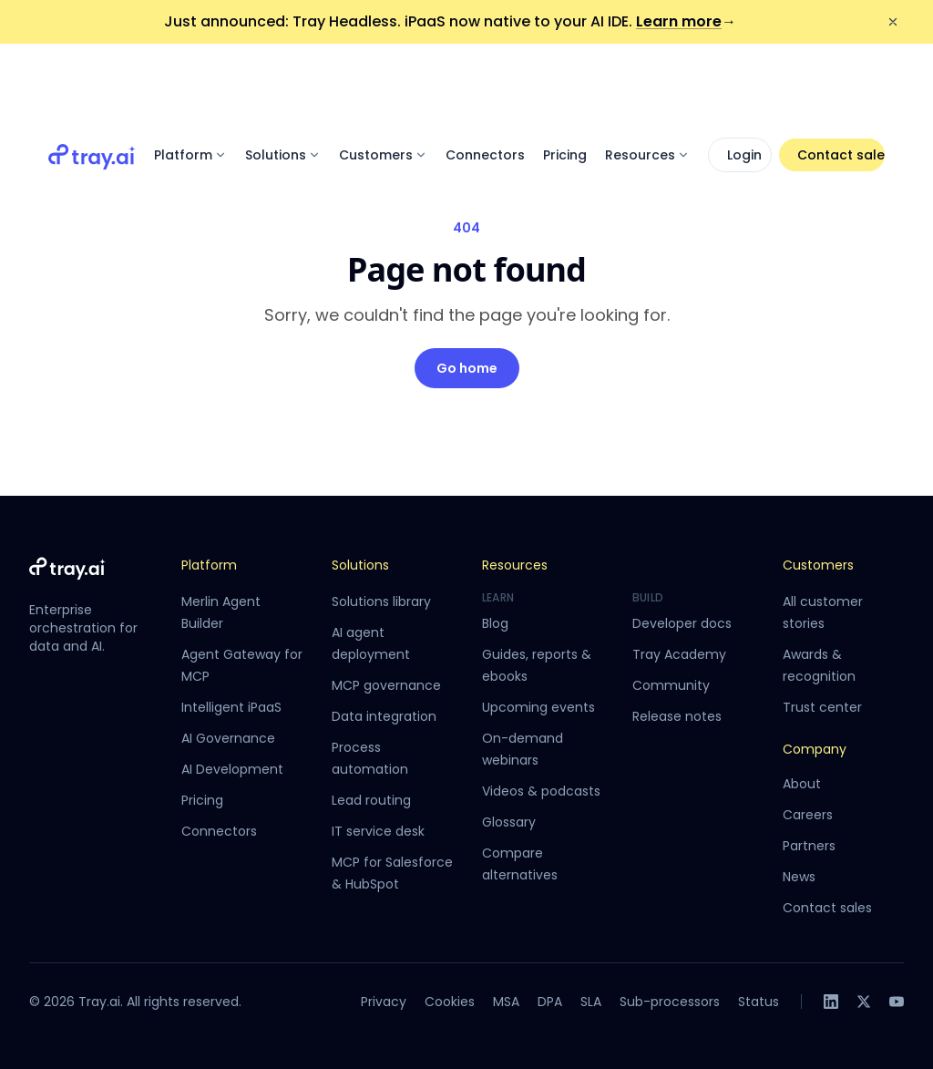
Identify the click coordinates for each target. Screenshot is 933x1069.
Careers (808, 815)
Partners (809, 846)
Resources (647, 84)
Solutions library (381, 601)
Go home (466, 368)
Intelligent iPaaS (231, 707)
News (799, 877)
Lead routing (371, 800)
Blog (495, 623)
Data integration (384, 716)
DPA (550, 1001)
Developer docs (682, 623)
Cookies (450, 1001)
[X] (863, 1001)
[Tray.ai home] (92, 83)
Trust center (822, 707)
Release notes (677, 716)
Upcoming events (538, 707)
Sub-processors (670, 1001)
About (802, 784)
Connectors (485, 84)
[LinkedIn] (831, 1001)
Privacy (383, 1001)
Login (744, 84)
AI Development (232, 769)
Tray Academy (679, 654)
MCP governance (386, 685)
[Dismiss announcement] (893, 22)
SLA (590, 1001)
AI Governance (228, 738)
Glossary (509, 822)
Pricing (565, 84)
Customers (383, 84)
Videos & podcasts (541, 791)
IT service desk (378, 831)
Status (758, 1001)
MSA (506, 1001)
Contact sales (841, 84)
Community (671, 685)
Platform (190, 84)
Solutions (283, 84)
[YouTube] (896, 1001)
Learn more (686, 21)
